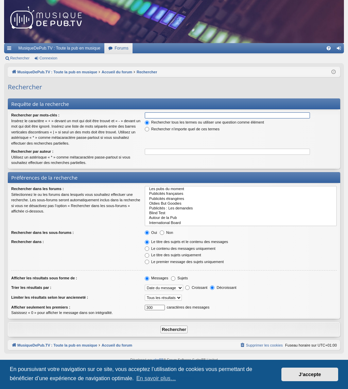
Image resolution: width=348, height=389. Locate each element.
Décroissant (223, 287)
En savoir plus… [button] (156, 378)
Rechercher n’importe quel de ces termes (182, 129)
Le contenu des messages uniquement (180, 248)
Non (166, 232)
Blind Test (240, 213)
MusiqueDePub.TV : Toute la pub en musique (59, 48)
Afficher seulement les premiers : (40, 307)
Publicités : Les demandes (240, 208)
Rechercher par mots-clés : (35, 115)
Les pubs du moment (240, 189)
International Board (240, 223)
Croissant (196, 287)
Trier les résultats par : (31, 287)
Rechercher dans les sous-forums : (42, 232)
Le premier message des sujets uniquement (184, 262)
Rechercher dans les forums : (37, 189)
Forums (121, 48)
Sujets (179, 278)
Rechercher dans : (27, 242)
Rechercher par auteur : (32, 151)
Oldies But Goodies (240, 203)
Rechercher (20, 58)
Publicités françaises (240, 193)
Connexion (48, 58)
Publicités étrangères (240, 199)
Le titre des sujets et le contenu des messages (186, 242)
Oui (151, 232)
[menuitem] (329, 48)
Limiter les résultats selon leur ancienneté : (49, 297)
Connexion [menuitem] (340, 49)
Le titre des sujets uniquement (173, 255)
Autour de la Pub (240, 218)
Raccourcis (10, 49)
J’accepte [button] (310, 374)
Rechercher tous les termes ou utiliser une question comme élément (204, 122)
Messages (156, 278)
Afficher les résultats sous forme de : (44, 278)
